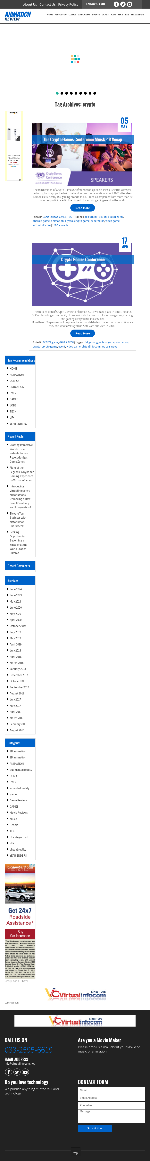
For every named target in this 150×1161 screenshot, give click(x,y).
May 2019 (15, 638)
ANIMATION (17, 375)
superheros (97, 221)
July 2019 (15, 632)
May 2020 (15, 614)
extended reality (19, 788)
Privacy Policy (68, 4)
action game (115, 217)
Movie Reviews (19, 812)
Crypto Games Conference (83, 259)
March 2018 (16, 663)
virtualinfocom (42, 225)
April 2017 (15, 712)
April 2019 (15, 644)
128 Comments (60, 225)
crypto (69, 221)
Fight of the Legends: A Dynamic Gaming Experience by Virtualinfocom (22, 474)
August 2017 (17, 693)
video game (112, 221)
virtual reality (18, 849)
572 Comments (109, 346)
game (55, 342)
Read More (82, 208)
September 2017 (19, 687)
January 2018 (18, 669)
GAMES (62, 217)
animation (57, 221)
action (103, 217)
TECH (70, 217)
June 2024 (16, 589)
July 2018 (15, 650)
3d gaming (91, 217)
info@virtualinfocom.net (20, 1063)
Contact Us (47, 4)
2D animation (18, 751)
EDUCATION (17, 387)
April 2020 (15, 620)
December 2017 (19, 675)
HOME (13, 368)
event (61, 346)
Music (13, 819)
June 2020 (16, 607)
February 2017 (18, 724)
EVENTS (47, 342)
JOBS (13, 405)
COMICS (14, 381)
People (14, 825)
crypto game (81, 221)
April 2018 (15, 657)
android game (41, 221)
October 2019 (18, 626)
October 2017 (18, 681)
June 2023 (16, 595)
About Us (30, 4)
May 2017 (15, 706)
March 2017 (16, 718)
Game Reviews (50, 217)
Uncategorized (19, 837)
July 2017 (15, 699)
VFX (12, 417)
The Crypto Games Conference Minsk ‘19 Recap (82, 139)
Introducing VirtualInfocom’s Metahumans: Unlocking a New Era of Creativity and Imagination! (20, 496)
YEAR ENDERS (18, 424)
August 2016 (17, 730)
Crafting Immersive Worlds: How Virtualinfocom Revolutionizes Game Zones (21, 453)
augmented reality (21, 770)
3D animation (18, 757)
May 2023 (15, 601)
